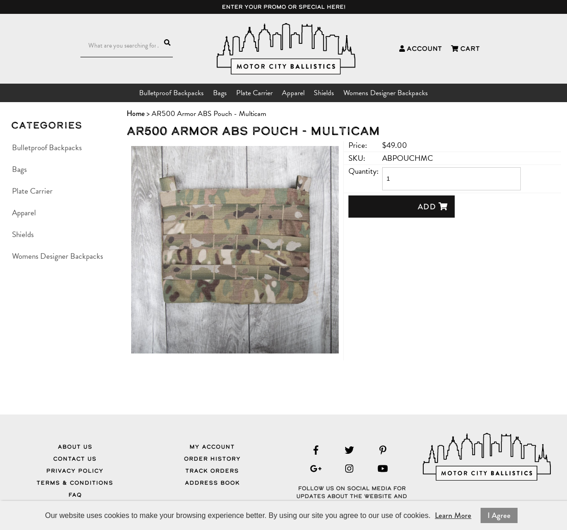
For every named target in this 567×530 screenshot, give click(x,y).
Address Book (212, 483)
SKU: (356, 158)
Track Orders (212, 471)
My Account (212, 447)
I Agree (499, 515)
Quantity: (363, 171)
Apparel (293, 92)
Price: (357, 145)
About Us (75, 447)
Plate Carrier (254, 92)
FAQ (75, 495)
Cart (465, 48)
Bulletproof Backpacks (171, 92)
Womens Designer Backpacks (385, 92)
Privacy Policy (75, 471)
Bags (220, 92)
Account (420, 48)
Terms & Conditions (75, 483)
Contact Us (75, 459)
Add (432, 207)
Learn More (453, 515)
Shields (324, 92)
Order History (212, 459)
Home (136, 113)
